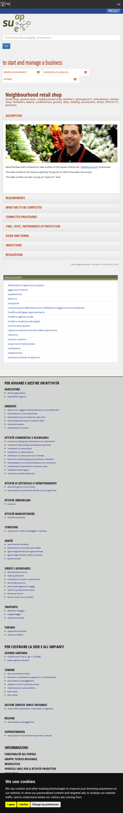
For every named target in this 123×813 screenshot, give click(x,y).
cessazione (13, 303)
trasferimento (15, 352)
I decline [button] (23, 804)
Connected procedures (21, 217)
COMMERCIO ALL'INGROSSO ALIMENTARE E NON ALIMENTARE (31, 441)
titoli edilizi (12, 695)
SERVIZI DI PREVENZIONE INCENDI (21, 590)
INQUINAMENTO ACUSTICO (18, 427)
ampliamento (15, 294)
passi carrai (12, 691)
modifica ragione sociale (20, 316)
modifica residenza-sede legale (24, 321)
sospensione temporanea (21, 343)
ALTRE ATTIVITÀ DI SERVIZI (17, 572)
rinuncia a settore (17, 339)
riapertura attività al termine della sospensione (32, 330)
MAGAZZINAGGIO (14, 614)
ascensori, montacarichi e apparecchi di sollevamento (31, 677)
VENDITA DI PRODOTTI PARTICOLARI (21, 473)
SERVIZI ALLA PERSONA (16, 582)
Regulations (14, 254)
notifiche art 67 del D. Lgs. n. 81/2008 (24, 656)
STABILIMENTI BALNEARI (16, 631)
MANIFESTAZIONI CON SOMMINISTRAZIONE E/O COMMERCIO (31, 462)
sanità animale (14, 558)
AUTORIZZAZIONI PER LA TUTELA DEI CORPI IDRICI (26, 417)
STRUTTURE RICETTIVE (15, 634)
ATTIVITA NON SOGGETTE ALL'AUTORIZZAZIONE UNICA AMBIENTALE (33, 410)
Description (14, 115)
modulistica (12, 764)
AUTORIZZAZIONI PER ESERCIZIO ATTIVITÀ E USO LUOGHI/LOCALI (32, 490)
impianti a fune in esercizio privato (23, 684)
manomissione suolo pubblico (21, 688)
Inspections (14, 245)
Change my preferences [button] (45, 804)
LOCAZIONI (11, 504)
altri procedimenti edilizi (18, 673)
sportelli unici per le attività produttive (30, 769)
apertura (12, 298)
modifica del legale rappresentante (26, 312)
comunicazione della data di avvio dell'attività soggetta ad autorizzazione (46, 307)
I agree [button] (11, 804)
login (113, 11)
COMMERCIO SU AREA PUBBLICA (20, 452)
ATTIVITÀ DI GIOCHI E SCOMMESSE (21, 486)
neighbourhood (89, 167)
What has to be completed (24, 207)
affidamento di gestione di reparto (26, 285)
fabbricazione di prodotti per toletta (24, 547)
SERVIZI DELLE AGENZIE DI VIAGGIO (21, 586)
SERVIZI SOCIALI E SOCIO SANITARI (20, 597)
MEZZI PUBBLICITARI (15, 575)
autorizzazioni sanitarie (18, 544)
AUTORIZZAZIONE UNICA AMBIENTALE (22, 413)
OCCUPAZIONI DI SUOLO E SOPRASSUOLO (23, 579)
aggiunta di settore (18, 289)
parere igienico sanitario (18, 660)
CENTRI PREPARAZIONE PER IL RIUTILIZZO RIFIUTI (25, 420)
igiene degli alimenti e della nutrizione (24, 555)
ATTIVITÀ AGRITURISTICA (16, 393)
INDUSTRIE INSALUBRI (15, 424)
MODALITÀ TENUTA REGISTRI (18, 469)
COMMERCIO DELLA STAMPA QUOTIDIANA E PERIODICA (29, 445)
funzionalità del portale (20, 754)
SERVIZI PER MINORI (15, 593)
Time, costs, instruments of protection (33, 226)
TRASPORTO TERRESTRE (15, 617)
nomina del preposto (19, 325)
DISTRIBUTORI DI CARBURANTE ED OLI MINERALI (25, 455)
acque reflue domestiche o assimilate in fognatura (30, 708)
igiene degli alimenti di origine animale (25, 551)
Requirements (15, 198)
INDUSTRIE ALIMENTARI (16, 517)
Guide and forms (17, 236)
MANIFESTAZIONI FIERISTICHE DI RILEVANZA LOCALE (27, 466)
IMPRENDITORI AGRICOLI (16, 396)
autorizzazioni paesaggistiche (20, 680)
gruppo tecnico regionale (21, 759)
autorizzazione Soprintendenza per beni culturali (29, 735)
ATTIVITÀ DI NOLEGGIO (16, 610)
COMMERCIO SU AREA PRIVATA (19, 448)
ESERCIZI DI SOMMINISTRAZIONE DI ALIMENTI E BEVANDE (30, 459)
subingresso (14, 348)
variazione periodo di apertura (24, 357)
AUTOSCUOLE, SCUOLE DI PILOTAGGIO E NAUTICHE (27, 531)
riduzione (13, 334)
